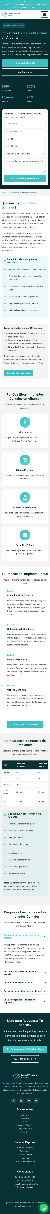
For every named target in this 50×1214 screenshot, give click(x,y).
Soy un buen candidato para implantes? (23, 991)
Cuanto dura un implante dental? (19, 982)
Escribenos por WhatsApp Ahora (25, 1049)
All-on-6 (25, 1118)
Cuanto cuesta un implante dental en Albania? (21, 936)
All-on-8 (25, 1122)
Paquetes (25, 1158)
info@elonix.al (27, 1180)
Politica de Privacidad (25, 1161)
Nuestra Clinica (25, 1154)
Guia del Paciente (25, 1148)
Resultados (25, 1151)
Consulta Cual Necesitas (18, 373)
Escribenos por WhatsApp (26, 1184)
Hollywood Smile (25, 1129)
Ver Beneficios (25, 72)
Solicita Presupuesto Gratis (25, 7)
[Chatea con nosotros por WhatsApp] (44, 1208)
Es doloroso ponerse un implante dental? (20, 972)
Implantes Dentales (25, 1125)
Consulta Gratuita (25, 63)
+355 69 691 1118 (25, 1059)
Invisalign (25, 1132)
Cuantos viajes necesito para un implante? (19, 1001)
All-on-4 (25, 1115)
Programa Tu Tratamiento (25, 724)
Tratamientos (14, 192)
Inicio (4, 192)
